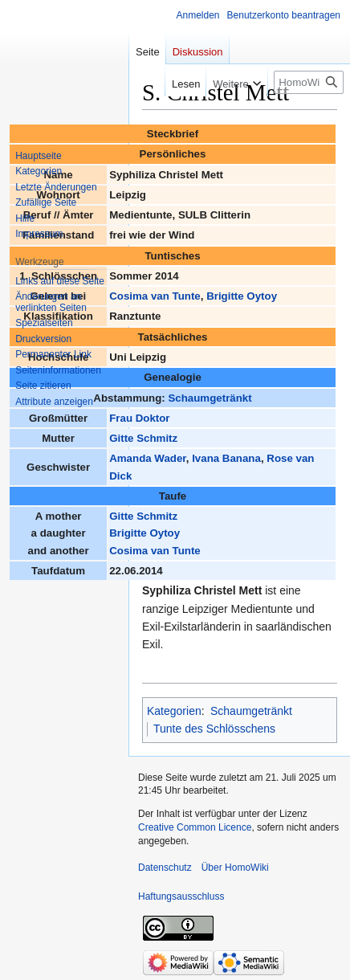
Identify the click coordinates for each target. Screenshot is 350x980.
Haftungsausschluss (181, 896)
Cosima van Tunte (155, 296)
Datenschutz (165, 867)
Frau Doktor (139, 418)
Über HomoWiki (235, 867)
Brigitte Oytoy (241, 296)
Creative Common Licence (194, 827)
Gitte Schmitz (143, 438)
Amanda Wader (147, 458)
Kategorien (174, 710)
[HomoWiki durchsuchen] (309, 82)
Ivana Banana (226, 458)
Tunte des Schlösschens (214, 728)
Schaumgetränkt (209, 398)
